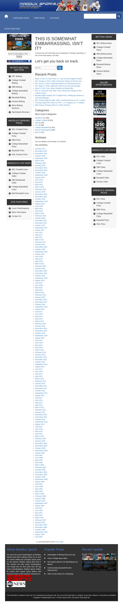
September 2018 (41, 201)
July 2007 (38, 508)
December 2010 (41, 415)
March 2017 (39, 240)
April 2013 (39, 348)
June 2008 (39, 486)
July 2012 (38, 369)
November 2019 (41, 170)
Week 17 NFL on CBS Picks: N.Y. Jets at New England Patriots (58, 79)
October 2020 (40, 156)
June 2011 (39, 400)
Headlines (39, 118)
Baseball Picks (18, 151)
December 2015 (41, 271)
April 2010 (39, 434)
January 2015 (40, 297)
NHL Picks (100, 224)
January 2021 (40, 149)
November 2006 (41, 527)
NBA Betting (17, 87)
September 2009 (41, 451)
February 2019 (40, 189)
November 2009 (41, 446)
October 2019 (40, 173)
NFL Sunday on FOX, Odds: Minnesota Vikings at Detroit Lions (58, 81)
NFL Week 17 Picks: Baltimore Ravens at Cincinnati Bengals (57, 86)
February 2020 (40, 163)
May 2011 (38, 403)
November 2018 (41, 197)
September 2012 (41, 364)
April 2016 (39, 261)
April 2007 (39, 515)
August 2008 (40, 482)
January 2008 (40, 498)
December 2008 (41, 472)
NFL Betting (17, 76)
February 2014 (40, 324)
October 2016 (40, 249)
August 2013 (40, 338)
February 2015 (40, 295)
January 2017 (40, 244)
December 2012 (41, 357)
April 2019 (39, 185)
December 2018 (41, 194)
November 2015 (41, 273)
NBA (36, 123)
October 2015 (40, 276)
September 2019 (41, 175)
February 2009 (40, 467)
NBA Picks (16, 140)
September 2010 (41, 422)
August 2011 (40, 395)
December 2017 (41, 221)
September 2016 (41, 252)
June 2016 (39, 256)
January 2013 (40, 355)
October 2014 (40, 304)
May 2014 (38, 316)
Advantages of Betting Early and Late (61, 555)
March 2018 (39, 213)
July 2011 (38, 398)
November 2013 (41, 331)
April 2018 (39, 211)
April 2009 (39, 463)
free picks (39, 18)
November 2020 (41, 153)
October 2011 (40, 391)
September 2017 (41, 228)
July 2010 (38, 427)
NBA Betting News (104, 54)
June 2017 (39, 232)
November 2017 (41, 223)
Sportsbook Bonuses (21, 112)
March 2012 (39, 379)
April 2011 (39, 405)
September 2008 (41, 479)
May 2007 (38, 513)
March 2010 (39, 436)
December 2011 (41, 386)
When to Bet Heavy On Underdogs (60, 574)
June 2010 (39, 429)
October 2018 (40, 199)
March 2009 (39, 465)
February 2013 (40, 352)
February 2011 (40, 410)
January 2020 (40, 165)
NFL (36, 125)
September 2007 (41, 503)
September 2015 (41, 278)
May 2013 (38, 345)
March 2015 (39, 292)
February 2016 (40, 266)
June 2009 (39, 458)
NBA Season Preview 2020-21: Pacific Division (52, 105)
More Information (19, 212)
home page (59, 542)
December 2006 (41, 525)
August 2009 (40, 453)
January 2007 (40, 522)
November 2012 (41, 359)
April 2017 (39, 237)
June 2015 (39, 285)
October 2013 (40, 333)
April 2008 (39, 491)
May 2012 (38, 374)
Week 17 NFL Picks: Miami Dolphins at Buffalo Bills (54, 88)
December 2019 (41, 168)
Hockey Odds (102, 182)
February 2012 (40, 381)
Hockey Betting (18, 101)
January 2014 (40, 326)
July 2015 (38, 283)
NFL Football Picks (20, 129)
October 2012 (40, 362)
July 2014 (38, 312)
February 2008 (40, 496)
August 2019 (40, 177)
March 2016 (39, 264)
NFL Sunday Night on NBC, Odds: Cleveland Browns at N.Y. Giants (60, 100)
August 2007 (40, 506)
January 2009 (40, 470)
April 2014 (39, 319)
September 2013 (41, 336)
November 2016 (41, 247)
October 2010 (40, 419)
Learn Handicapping (20, 208)
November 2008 (41, 474)
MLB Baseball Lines (20, 193)
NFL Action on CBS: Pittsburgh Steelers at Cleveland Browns (57, 83)
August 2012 (40, 367)
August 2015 (40, 280)
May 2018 (38, 209)
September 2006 (41, 532)
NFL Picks (100, 199)
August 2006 (40, 534)
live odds (54, 18)
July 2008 (38, 484)
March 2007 (39, 518)
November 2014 (41, 302)
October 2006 (40, 530)
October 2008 (40, 477)
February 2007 (40, 520)
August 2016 (40, 254)
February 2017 (40, 242)
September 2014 (41, 307)
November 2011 (41, 388)
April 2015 (39, 290)
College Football (41, 120)
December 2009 (41, 443)
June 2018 (39, 206)
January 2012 (40, 383)
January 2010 (40, 441)
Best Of (38, 132)
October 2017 (40, 225)
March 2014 (39, 321)
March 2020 (39, 161)
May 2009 (38, 460)
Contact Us (16, 216)
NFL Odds (100, 157)
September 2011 (41, 393)
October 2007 (40, 501)
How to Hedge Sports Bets (57, 558)
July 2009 (38, 455)
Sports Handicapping (43, 130)
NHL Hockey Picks (20, 154)
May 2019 (38, 182)
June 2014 (39, 314)
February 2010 (40, 439)
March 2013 (39, 350)
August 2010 (40, 424)
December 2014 (41, 300)
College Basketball (42, 127)
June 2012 (39, 371)
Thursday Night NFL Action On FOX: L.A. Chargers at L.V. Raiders (59, 103)
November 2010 (41, 417)
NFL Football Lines (20, 169)
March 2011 (39, 407)
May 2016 (38, 259)
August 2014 (40, 309)
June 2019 (39, 180)
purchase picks (21, 18)
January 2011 (40, 412)
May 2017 (38, 235)
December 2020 (41, 151)
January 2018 (40, 218)
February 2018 (40, 216)
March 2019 (39, 187)
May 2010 (38, 431)
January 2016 (40, 268)
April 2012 (39, 376)
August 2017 (40, 230)
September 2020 (41, 158)
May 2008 (38, 489)
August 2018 (40, 204)
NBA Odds (100, 167)
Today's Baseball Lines (95, 564)
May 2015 (38, 288)
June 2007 (39, 510)
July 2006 (38, 537)
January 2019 (40, 192)
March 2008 (39, 494)
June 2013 (39, 343)
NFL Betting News (104, 43)
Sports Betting (12, 29)
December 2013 (41, 328)
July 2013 (38, 340)
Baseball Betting (19, 97)
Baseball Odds (102, 178)
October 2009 (40, 448)
